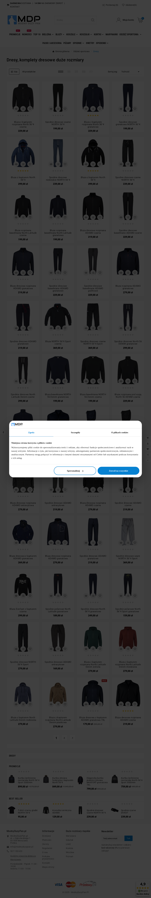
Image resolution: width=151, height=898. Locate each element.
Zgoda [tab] (31, 432)
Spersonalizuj (75, 471)
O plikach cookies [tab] (119, 432)
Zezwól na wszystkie (118, 471)
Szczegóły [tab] (75, 432)
